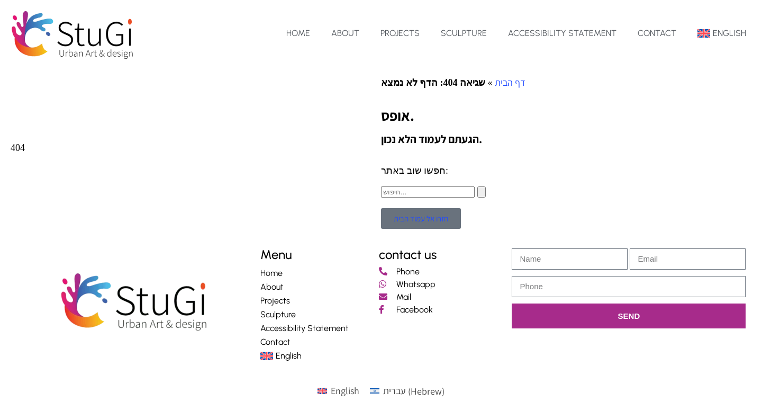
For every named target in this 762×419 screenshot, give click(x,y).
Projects (400, 33)
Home (298, 33)
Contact (657, 33)
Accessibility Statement (562, 33)
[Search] (481, 192)
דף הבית (510, 82)
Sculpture (464, 33)
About (345, 33)
